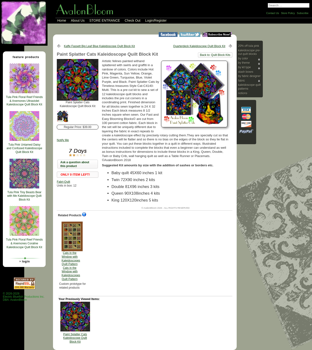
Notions (242, 93)
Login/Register (156, 20)
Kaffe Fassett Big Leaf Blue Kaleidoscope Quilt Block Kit (99, 46)
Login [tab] (24, 261)
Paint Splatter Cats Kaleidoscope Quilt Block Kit (75, 338)
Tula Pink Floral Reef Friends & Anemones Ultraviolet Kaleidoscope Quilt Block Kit (24, 100)
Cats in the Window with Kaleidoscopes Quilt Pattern (71, 251)
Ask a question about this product (74, 164)
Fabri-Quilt (63, 181)
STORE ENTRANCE (104, 20)
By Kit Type (244, 67)
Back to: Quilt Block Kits (215, 55)
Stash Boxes (245, 72)
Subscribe (302, 13)
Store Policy (288, 13)
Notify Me (63, 140)
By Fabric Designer (249, 76)
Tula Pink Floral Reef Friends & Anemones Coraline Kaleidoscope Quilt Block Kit (24, 243)
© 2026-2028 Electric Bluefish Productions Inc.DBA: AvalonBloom (23, 297)
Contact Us (272, 13)
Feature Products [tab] (24, 57)
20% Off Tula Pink (248, 46)
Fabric (241, 80)
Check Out (132, 20)
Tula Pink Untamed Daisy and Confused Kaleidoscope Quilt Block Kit (24, 148)
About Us (78, 20)
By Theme (244, 62)
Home (61, 20)
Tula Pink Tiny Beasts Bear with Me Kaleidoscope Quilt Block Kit (24, 196)
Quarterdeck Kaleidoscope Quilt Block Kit (199, 46)
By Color (243, 58)
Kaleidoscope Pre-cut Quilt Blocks (249, 52)
